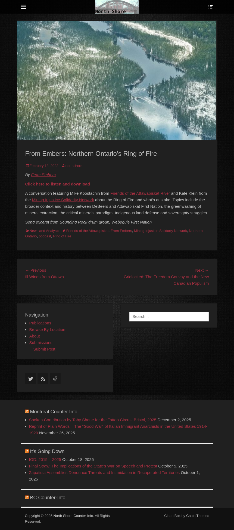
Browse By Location (47, 329)
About (34, 336)
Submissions (40, 342)
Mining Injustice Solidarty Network (160, 231)
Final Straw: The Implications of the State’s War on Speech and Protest (93, 466)
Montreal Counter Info (53, 411)
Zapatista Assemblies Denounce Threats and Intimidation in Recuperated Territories (104, 472)
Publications (40, 323)
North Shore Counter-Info (73, 516)
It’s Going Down (47, 451)
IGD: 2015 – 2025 (45, 459)
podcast (45, 236)
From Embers (43, 174)
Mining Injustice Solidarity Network (63, 199)
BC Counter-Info (47, 497)
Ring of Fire (62, 236)
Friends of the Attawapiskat (87, 231)
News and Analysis (44, 231)
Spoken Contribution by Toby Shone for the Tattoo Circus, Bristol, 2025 (93, 419)
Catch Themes (197, 516)
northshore (73, 166)
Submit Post (44, 349)
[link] (140, 193)
